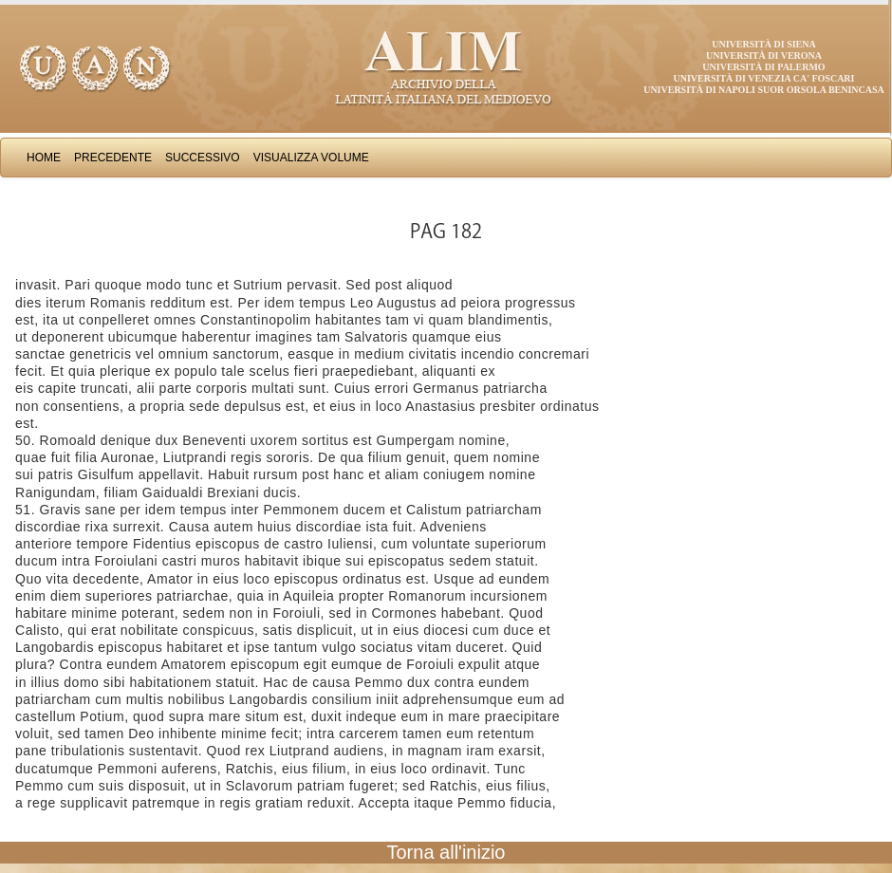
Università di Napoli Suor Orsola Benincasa (763, 89)
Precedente (113, 157)
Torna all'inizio (446, 852)
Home (44, 157)
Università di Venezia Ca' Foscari (764, 78)
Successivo (202, 157)
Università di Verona (764, 55)
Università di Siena (763, 44)
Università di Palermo (763, 67)
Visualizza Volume (311, 157)
